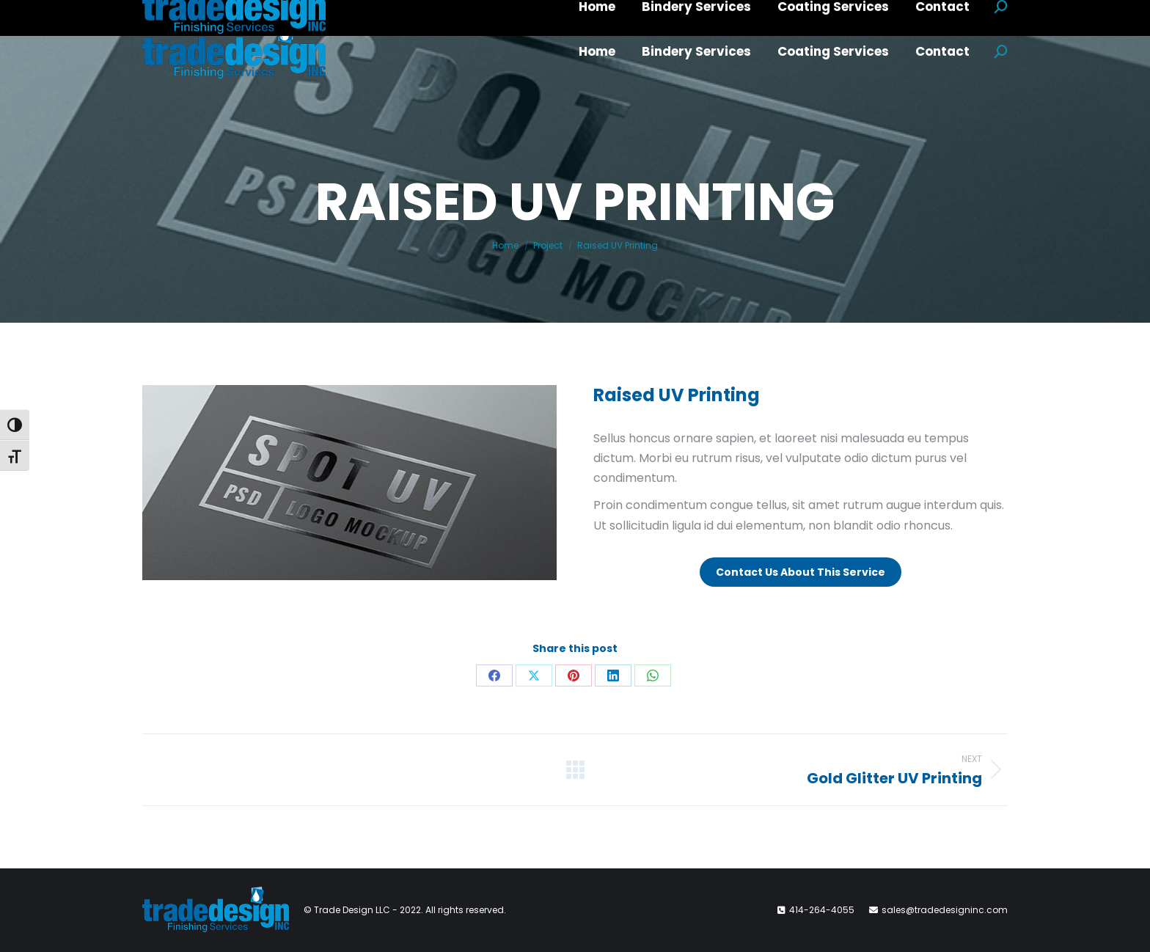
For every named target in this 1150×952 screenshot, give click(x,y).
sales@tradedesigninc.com (945, 910)
